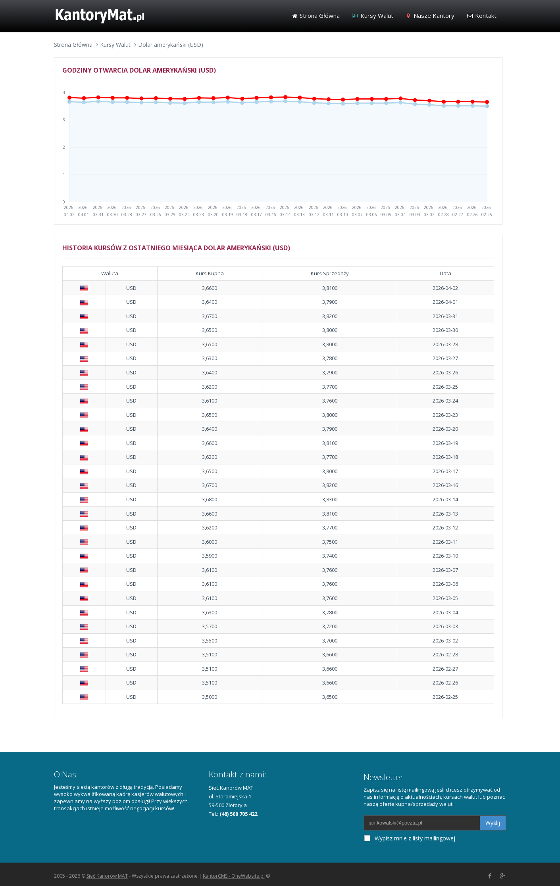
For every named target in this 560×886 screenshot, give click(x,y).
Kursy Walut (372, 15)
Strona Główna (315, 15)
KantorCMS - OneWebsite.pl (234, 876)
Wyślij (492, 823)
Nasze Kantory (430, 15)
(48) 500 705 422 (238, 813)
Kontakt (481, 15)
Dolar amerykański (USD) (170, 44)
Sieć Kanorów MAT (107, 876)
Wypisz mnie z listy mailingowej (409, 838)
